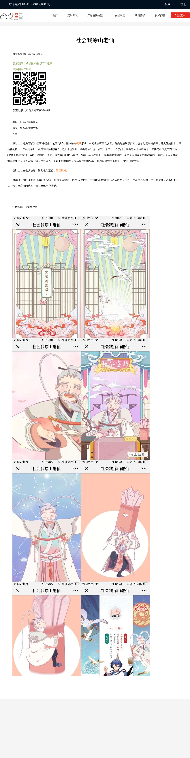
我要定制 (180, 15)
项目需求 (140, 15)
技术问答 (160, 15)
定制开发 (72, 15)
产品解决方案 (96, 15)
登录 (168, 4)
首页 (55, 15)
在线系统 (120, 15)
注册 (183, 4)
